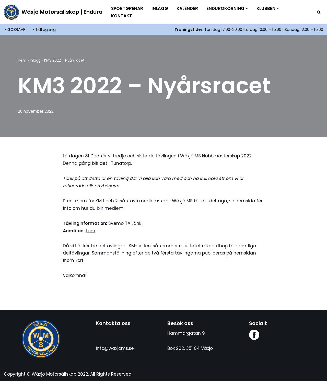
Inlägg (159, 8)
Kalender (187, 8)
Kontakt (121, 16)
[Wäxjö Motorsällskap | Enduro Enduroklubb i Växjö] (53, 12)
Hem (22, 60)
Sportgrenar (127, 8)
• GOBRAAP (15, 29)
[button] (247, 8)
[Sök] (319, 12)
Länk (136, 223)
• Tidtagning (44, 29)
